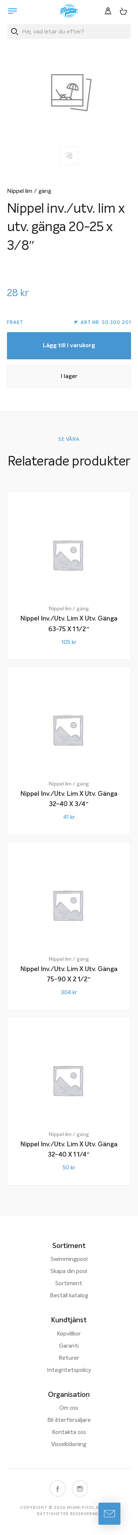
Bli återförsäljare (69, 1420)
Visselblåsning (68, 1445)
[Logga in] (108, 11)
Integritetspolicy (69, 1370)
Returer (69, 1358)
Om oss (68, 1408)
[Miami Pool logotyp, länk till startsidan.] (69, 11)
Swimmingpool (69, 1259)
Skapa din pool (69, 1272)
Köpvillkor (69, 1334)
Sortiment (68, 1284)
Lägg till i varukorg (69, 346)
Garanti (69, 1346)
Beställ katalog (69, 1296)
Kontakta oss (69, 1432)
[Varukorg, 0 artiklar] (123, 11)
